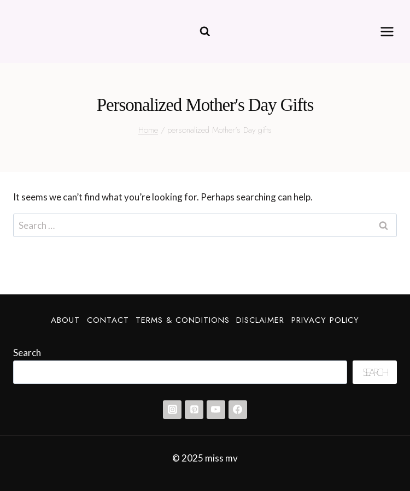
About (65, 320)
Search (27, 352)
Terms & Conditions (183, 320)
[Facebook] (238, 409)
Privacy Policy (325, 320)
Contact (108, 320)
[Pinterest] (194, 409)
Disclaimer (260, 320)
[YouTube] (216, 409)
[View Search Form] (205, 31)
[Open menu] (386, 31)
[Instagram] (172, 409)
